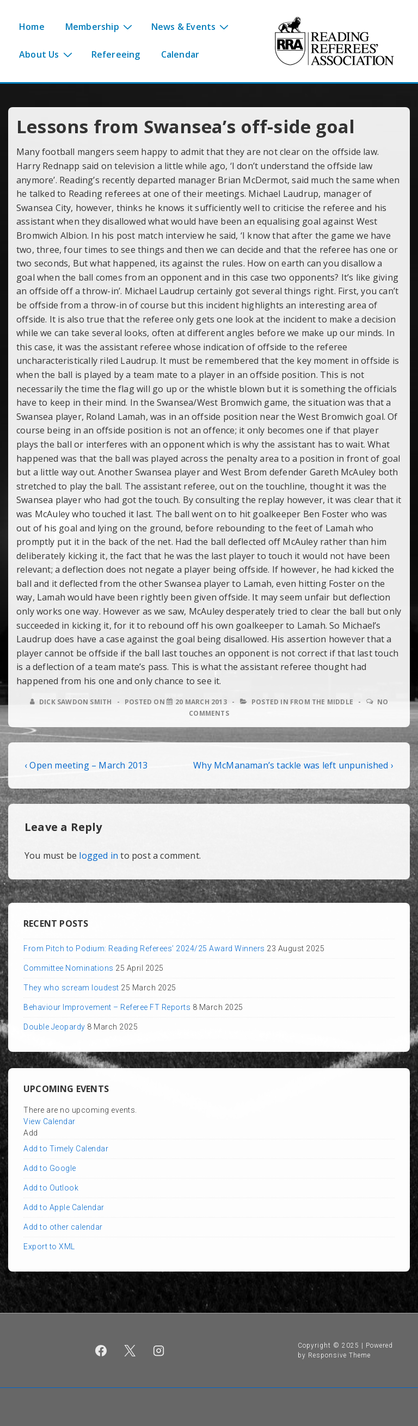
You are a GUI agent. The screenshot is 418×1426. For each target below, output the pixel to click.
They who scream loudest (71, 987)
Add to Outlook (50, 1187)
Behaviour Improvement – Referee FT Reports (106, 1007)
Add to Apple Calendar (63, 1207)
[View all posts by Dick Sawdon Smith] (72, 701)
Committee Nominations (68, 968)
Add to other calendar (63, 1227)
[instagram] (158, 1350)
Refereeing (115, 54)
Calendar (180, 54)
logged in (98, 855)
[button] (30, 1133)
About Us (47, 53)
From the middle (321, 701)
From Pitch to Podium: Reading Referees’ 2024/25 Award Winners (144, 948)
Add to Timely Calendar (65, 1148)
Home (32, 27)
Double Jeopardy (54, 1026)
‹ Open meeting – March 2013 (85, 765)
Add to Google (49, 1168)
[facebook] (101, 1350)
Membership (100, 26)
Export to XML (49, 1246)
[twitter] (130, 1350)
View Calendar (49, 1121)
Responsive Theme (339, 1355)
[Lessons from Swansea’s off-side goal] (201, 701)
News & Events (191, 26)
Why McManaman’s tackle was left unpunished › (293, 765)
